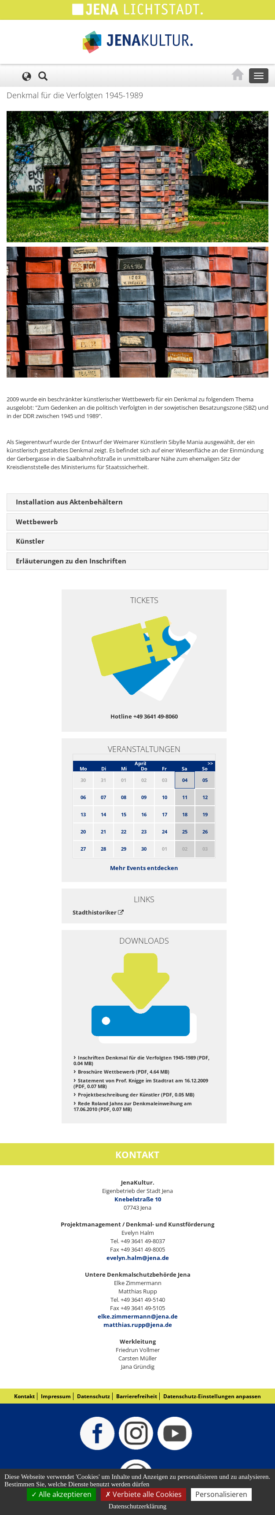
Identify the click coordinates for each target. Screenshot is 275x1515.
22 (123, 831)
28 (103, 848)
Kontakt (24, 1396)
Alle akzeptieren (61, 1494)
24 (164, 831)
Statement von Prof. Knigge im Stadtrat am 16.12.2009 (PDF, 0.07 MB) (140, 1083)
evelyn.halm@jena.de (137, 1258)
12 (205, 797)
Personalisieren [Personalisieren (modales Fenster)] (221, 1494)
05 (205, 780)
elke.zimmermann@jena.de (138, 1316)
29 (123, 848)
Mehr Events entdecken (144, 868)
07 (103, 797)
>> (210, 763)
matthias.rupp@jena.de (137, 1325)
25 (184, 831)
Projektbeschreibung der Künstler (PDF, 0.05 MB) (136, 1094)
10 (164, 797)
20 (83, 831)
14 (103, 814)
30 (144, 848)
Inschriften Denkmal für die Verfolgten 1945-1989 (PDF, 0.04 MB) (141, 1060)
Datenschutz (93, 1396)
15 (123, 814)
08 (123, 797)
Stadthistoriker (98, 912)
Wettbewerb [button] (37, 521)
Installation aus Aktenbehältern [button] (69, 501)
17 (164, 814)
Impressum (56, 1396)
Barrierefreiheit (136, 1396)
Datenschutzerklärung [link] (138, 1506)
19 (205, 814)
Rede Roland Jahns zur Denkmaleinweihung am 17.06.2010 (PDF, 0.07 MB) (132, 1106)
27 (83, 848)
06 (83, 797)
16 (144, 814)
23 (144, 831)
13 (83, 814)
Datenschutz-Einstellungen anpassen (212, 1396)
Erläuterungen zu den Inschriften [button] (71, 560)
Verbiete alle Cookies (143, 1494)
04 (184, 780)
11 (184, 797)
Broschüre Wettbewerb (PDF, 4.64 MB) (123, 1071)
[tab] (137, 502)
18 (184, 814)
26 (205, 831)
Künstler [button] (30, 541)
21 (103, 831)
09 (144, 797)
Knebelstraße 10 (137, 1199)
